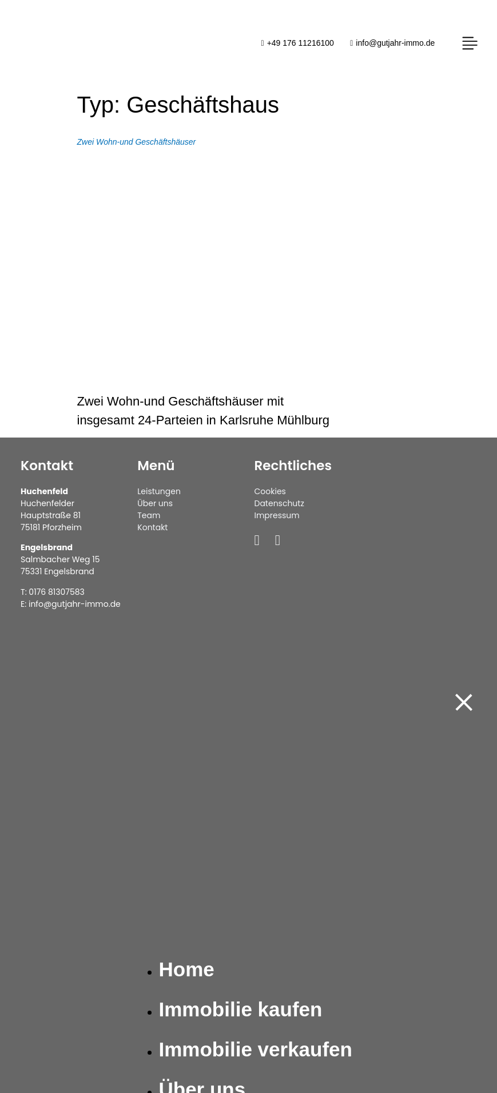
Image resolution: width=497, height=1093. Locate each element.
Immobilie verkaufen (255, 1049)
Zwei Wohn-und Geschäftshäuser (136, 141)
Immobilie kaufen (241, 1009)
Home (186, 969)
